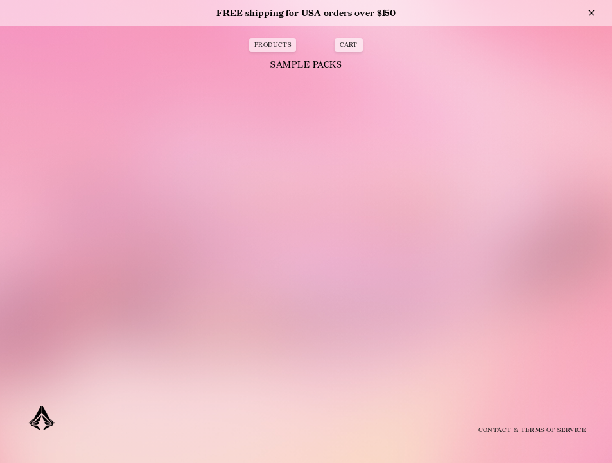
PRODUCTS (272, 45)
